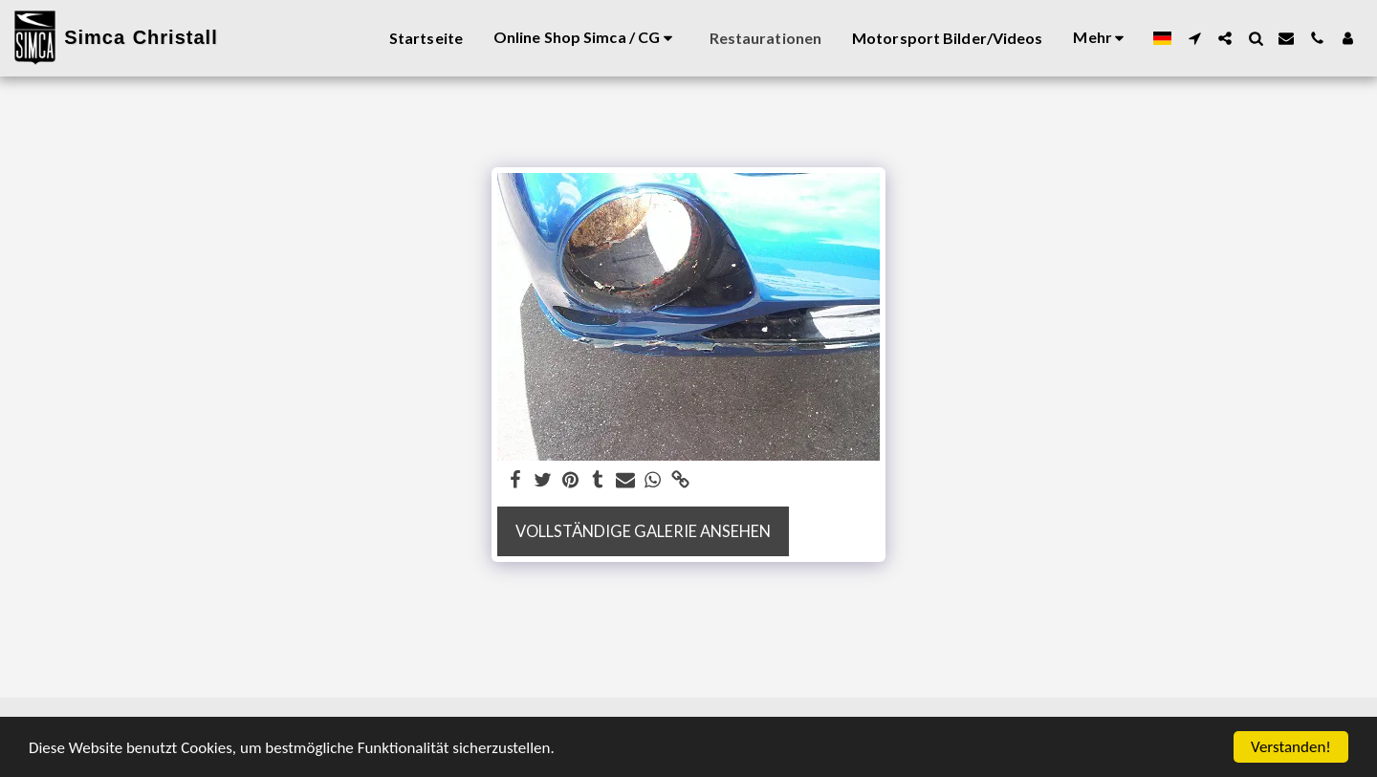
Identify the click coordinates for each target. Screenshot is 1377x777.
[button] (1194, 38)
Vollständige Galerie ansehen (643, 531)
